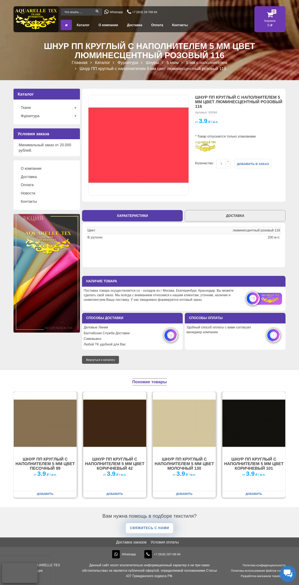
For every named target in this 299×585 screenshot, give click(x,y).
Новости (28, 193)
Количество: (204, 163)
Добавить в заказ (253, 164)
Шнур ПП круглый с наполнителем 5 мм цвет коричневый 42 (114, 464)
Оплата (157, 25)
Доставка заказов (131, 542)
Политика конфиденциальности (264, 565)
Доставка (134, 25)
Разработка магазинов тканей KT (263, 576)
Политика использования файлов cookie (258, 570)
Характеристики (132, 216)
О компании (108, 25)
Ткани (26, 108)
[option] (138, 145)
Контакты (180, 25)
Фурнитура (30, 116)
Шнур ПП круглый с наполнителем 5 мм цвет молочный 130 (184, 464)
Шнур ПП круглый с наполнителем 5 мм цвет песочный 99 (45, 464)
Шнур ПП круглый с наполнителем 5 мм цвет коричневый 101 (253, 464)
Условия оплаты (165, 542)
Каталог (83, 25)
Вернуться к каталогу (100, 359)
